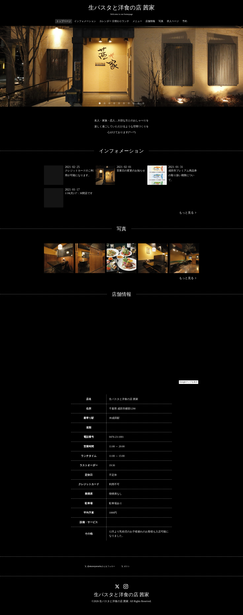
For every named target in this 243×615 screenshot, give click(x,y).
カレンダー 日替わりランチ (114, 21)
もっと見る (187, 212)
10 (143, 103)
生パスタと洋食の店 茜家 (121, 7)
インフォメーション (85, 21)
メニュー (137, 21)
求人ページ (173, 21)
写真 (160, 21)
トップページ (63, 21)
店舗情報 (150, 21)
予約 (184, 21)
